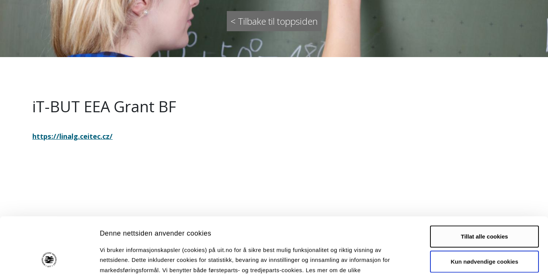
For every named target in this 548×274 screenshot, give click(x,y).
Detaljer (405, 259)
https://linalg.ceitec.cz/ (72, 136)
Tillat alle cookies (484, 184)
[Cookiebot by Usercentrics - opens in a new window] (49, 259)
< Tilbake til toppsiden (274, 21)
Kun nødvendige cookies (484, 209)
